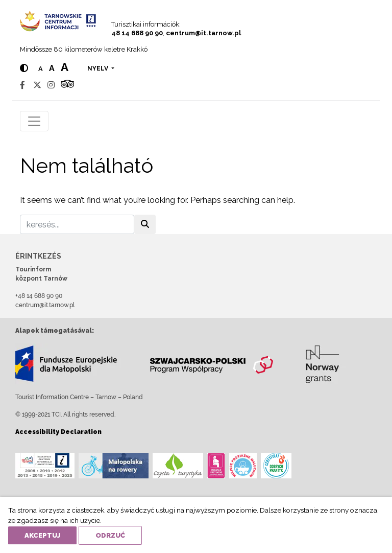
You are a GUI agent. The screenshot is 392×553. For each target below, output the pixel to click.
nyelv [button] (98, 68)
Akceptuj (42, 535)
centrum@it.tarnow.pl (203, 33)
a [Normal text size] (40, 69)
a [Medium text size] (52, 68)
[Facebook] (22, 85)
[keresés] (77, 224)
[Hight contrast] (24, 68)
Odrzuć (110, 535)
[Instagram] (51, 85)
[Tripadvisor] (67, 85)
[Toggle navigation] (34, 121)
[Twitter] (37, 85)
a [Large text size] (64, 67)
